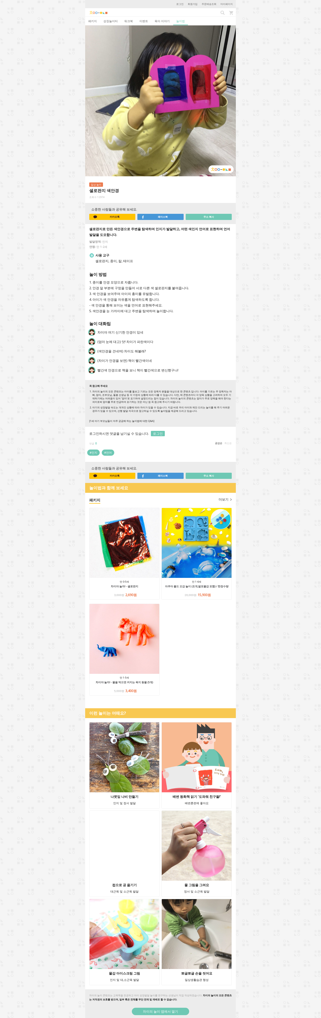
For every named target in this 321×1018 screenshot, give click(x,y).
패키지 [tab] (92, 21)
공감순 (218, 443)
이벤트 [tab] (143, 21)
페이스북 (154, 217)
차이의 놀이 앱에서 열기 (160, 1011)
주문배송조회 (209, 4)
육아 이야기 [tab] (162, 21)
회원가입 (193, 4)
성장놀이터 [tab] (110, 21)
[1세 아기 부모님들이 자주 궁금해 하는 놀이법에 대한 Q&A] (121, 421)
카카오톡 (106, 217)
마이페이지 (226, 4)
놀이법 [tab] (180, 21)
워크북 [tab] (128, 21)
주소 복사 (208, 217)
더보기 (225, 499)
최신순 (228, 443)
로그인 (180, 4)
